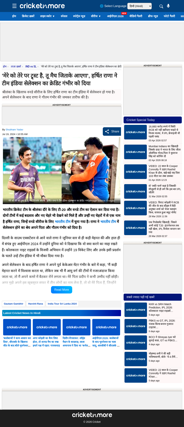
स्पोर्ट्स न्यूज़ (79, 16)
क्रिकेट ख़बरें (28, 16)
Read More (61, 289)
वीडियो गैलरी (135, 16)
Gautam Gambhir (13, 303)
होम (14, 16)
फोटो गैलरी (169, 16)
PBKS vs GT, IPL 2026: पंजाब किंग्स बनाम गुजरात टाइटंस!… (162, 324)
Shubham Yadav (14, 129)
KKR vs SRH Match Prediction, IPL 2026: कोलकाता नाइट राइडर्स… (161, 307)
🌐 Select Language (113, 6)
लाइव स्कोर (47, 16)
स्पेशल (64, 16)
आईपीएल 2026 (115, 16)
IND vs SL (30, 66)
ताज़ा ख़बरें (16, 66)
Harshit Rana (35, 303)
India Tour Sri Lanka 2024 (62, 303)
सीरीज (96, 16)
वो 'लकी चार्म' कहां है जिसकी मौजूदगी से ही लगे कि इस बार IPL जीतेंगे (165, 189)
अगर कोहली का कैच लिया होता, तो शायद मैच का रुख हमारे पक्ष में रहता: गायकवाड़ (46, 342)
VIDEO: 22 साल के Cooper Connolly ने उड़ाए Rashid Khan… (163, 373)
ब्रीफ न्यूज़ (153, 16)
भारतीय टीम (62, 222)
